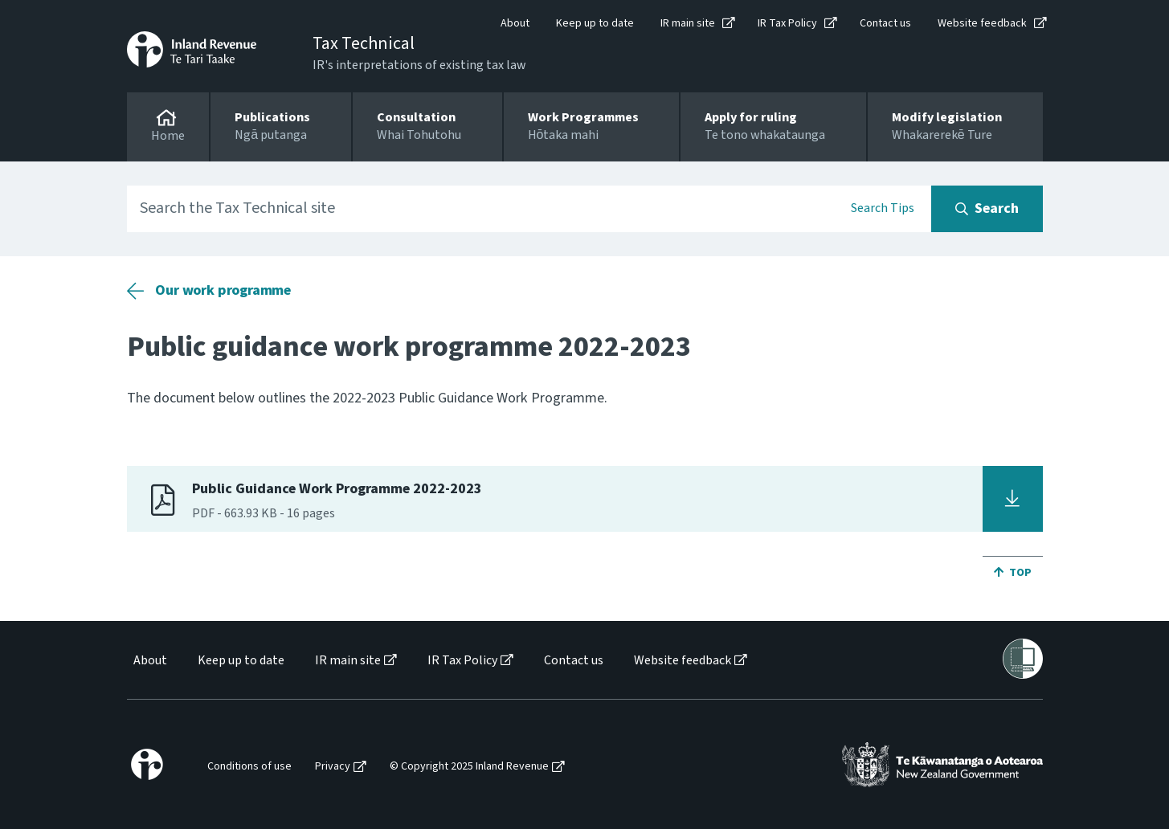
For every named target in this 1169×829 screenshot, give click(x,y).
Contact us (885, 23)
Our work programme (223, 290)
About (515, 23)
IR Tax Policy (787, 23)
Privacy (332, 767)
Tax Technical (364, 43)
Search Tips (882, 208)
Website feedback (982, 23)
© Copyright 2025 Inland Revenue (469, 767)
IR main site (687, 23)
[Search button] (987, 209)
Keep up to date (595, 23)
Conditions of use (249, 767)
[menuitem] (149, 660)
